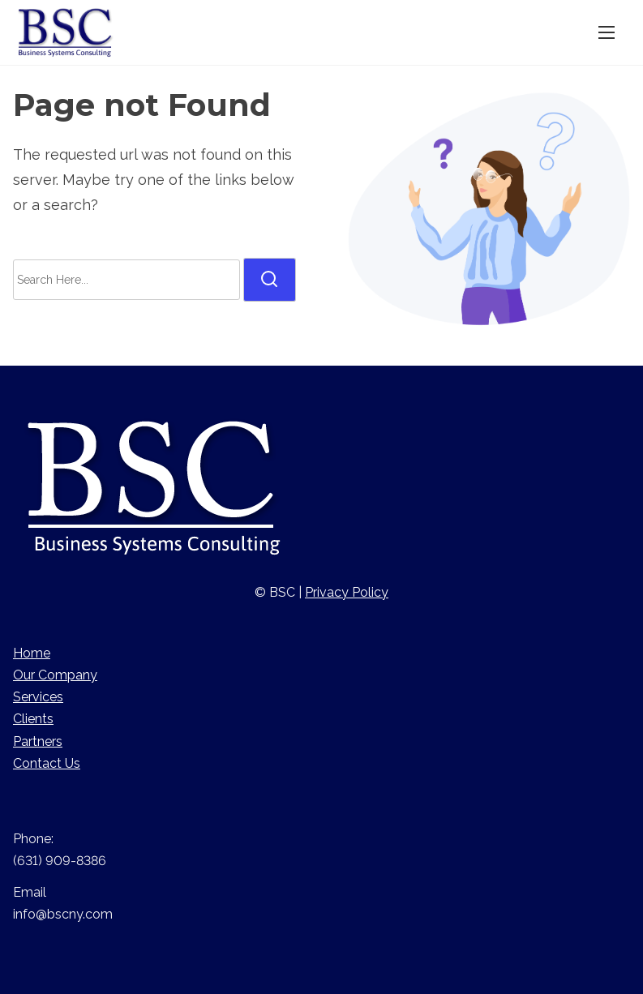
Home (31, 653)
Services (38, 697)
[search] (269, 280)
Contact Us (46, 763)
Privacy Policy (346, 592)
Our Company (55, 675)
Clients (33, 718)
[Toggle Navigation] (606, 33)
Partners (37, 741)
